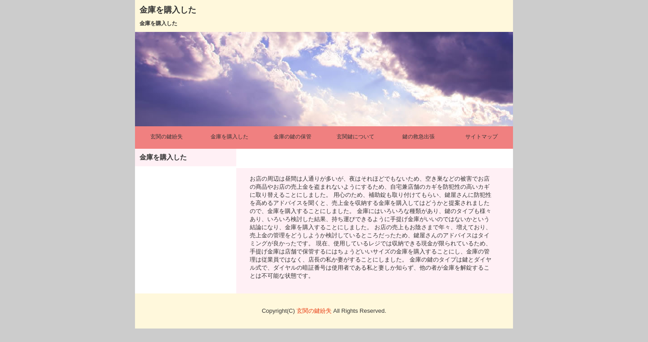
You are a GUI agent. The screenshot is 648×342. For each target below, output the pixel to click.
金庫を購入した (168, 9)
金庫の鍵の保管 (292, 136)
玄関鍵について (355, 136)
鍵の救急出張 (418, 136)
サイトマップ (481, 136)
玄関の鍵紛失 (166, 136)
